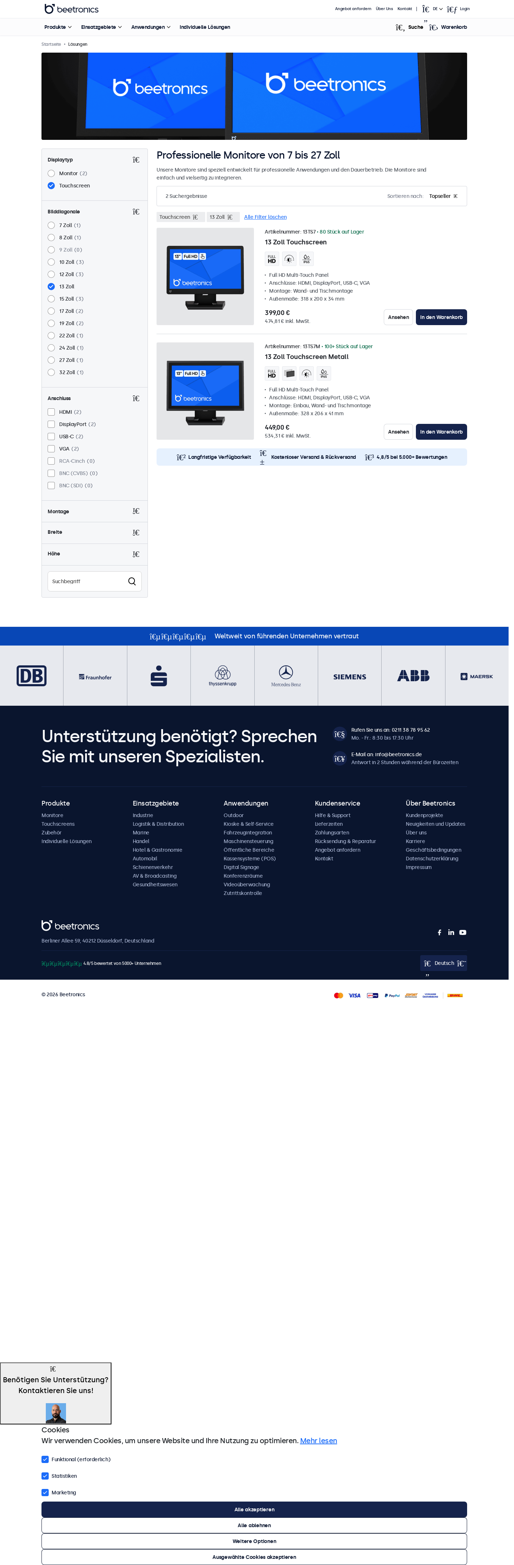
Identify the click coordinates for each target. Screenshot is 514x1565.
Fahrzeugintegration (248, 832)
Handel (141, 841)
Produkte (55, 27)
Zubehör (51, 832)
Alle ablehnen (254, 1525)
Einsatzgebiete (98, 27)
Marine (141, 832)
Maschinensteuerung (248, 841)
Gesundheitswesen (155, 884)
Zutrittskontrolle (243, 893)
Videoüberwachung (247, 884)
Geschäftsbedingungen (433, 849)
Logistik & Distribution (158, 823)
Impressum (419, 867)
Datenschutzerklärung (432, 858)
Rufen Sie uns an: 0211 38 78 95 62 (390, 729)
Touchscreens (57, 823)
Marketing (58, 1492)
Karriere (415, 841)
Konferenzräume (243, 875)
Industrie (143, 815)
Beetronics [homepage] (71, 9)
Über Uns (384, 9)
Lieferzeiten (329, 823)
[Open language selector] (432, 9)
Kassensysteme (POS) (250, 858)
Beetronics (54, 924)
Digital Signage (241, 867)
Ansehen (398, 317)
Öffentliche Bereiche (249, 849)
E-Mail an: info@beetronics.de (386, 754)
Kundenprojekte (424, 815)
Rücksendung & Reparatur (345, 841)
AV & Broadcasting (155, 875)
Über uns (416, 832)
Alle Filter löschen (265, 217)
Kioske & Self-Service (249, 823)
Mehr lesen (318, 1440)
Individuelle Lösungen (205, 27)
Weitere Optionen (254, 1541)
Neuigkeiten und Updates (435, 823)
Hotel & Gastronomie (158, 849)
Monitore (52, 815)
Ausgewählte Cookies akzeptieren (254, 1557)
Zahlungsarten (332, 832)
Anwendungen (148, 27)
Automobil (145, 858)
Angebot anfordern (353, 9)
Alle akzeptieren (254, 1509)
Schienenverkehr (153, 867)
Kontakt (404, 9)
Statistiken (59, 1475)
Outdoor (234, 815)
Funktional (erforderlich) (76, 1458)
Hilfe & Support (333, 815)
